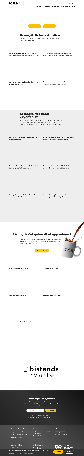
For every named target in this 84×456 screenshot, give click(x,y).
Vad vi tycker (39, 6)
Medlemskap (55, 6)
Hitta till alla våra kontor (38, 435)
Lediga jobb (57, 432)
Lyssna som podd (49, 26)
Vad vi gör (47, 6)
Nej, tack (69, 451)
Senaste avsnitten (34, 26)
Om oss (73, 6)
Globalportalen (14, 447)
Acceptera (58, 451)
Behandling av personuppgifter (61, 434)
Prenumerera (51, 410)
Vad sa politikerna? (42, 250)
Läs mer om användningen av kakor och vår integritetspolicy (21, 453)
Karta (48, 431)
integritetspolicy (31, 418)
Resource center (65, 6)
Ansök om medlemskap (60, 431)
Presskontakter (36, 437)
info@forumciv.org (37, 433)
